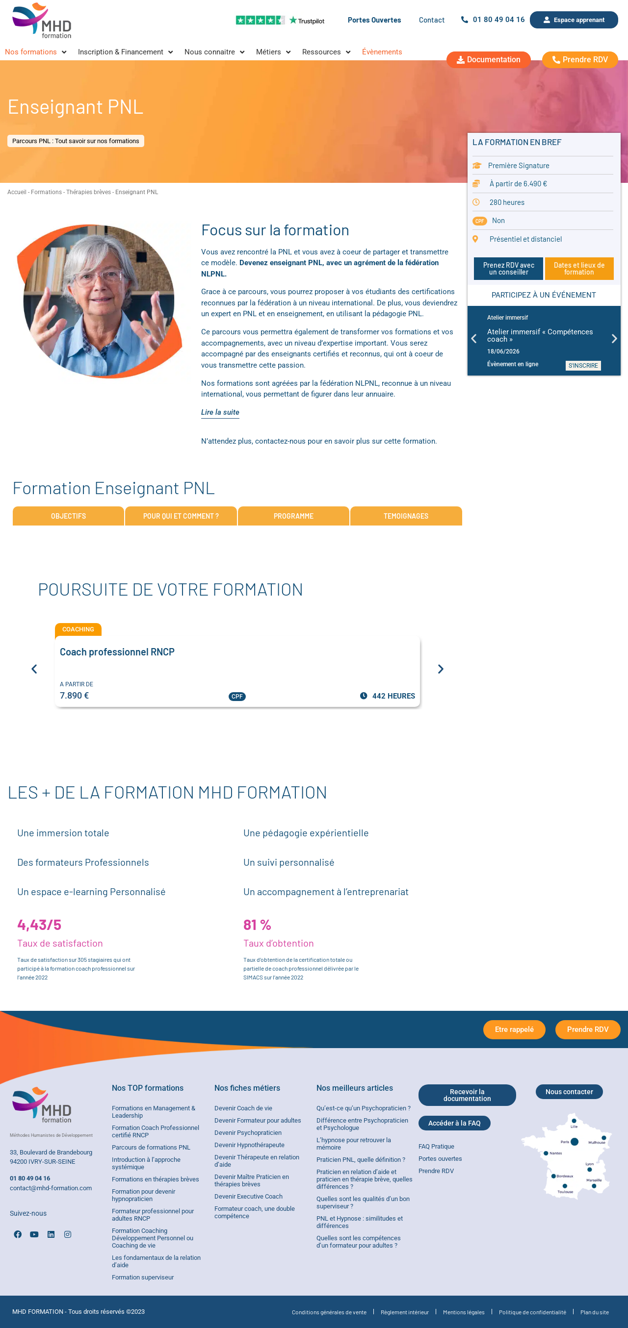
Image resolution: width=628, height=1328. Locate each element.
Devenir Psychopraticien (248, 1132)
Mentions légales (464, 1311)
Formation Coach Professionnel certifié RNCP (155, 1131)
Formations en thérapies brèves (155, 1179)
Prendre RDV (436, 1171)
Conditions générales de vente (329, 1311)
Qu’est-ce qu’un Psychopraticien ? (363, 1108)
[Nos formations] (36, 52)
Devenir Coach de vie (243, 1108)
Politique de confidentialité (532, 1311)
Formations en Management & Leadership (153, 1111)
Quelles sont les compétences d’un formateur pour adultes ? (358, 1241)
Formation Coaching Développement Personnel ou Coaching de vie (152, 1238)
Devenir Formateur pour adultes (257, 1120)
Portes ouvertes (440, 1158)
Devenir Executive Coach (248, 1196)
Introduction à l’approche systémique (146, 1163)
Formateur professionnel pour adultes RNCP (153, 1214)
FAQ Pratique (436, 1146)
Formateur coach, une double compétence (254, 1212)
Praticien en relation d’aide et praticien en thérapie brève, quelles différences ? (364, 1179)
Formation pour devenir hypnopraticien (143, 1195)
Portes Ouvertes (374, 19)
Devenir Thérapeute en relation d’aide (256, 1160)
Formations (46, 192)
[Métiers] (274, 52)
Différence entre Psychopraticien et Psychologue (362, 1124)
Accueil (16, 192)
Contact (432, 19)
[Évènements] (382, 52)
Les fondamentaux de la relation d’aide (156, 1261)
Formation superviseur (143, 1277)
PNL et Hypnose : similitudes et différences (359, 1222)
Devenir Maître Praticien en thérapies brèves (251, 1180)
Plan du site (594, 1311)
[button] (474, 338)
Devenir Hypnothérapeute (249, 1145)
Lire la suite (220, 412)
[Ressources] (327, 52)
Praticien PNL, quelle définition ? (360, 1159)
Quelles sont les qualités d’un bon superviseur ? (363, 1202)
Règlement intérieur (405, 1311)
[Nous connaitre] (215, 52)
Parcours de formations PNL (151, 1147)
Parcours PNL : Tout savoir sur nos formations (75, 141)
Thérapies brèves (88, 192)
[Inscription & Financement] (126, 52)
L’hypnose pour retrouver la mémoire (353, 1143)
